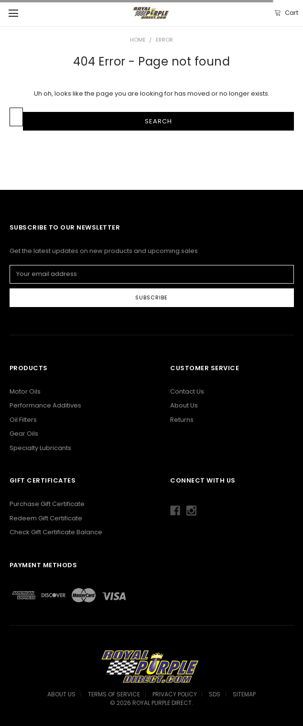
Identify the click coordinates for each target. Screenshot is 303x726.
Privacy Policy (174, 694)
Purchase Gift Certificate (47, 503)
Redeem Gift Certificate (46, 518)
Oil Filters (23, 419)
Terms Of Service (114, 694)
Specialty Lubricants (40, 447)
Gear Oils (24, 433)
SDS (214, 694)
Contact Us (187, 391)
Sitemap (244, 694)
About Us (184, 405)
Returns (182, 419)
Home (138, 40)
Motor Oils (25, 391)
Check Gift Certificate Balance (56, 532)
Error (164, 40)
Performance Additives (45, 405)
